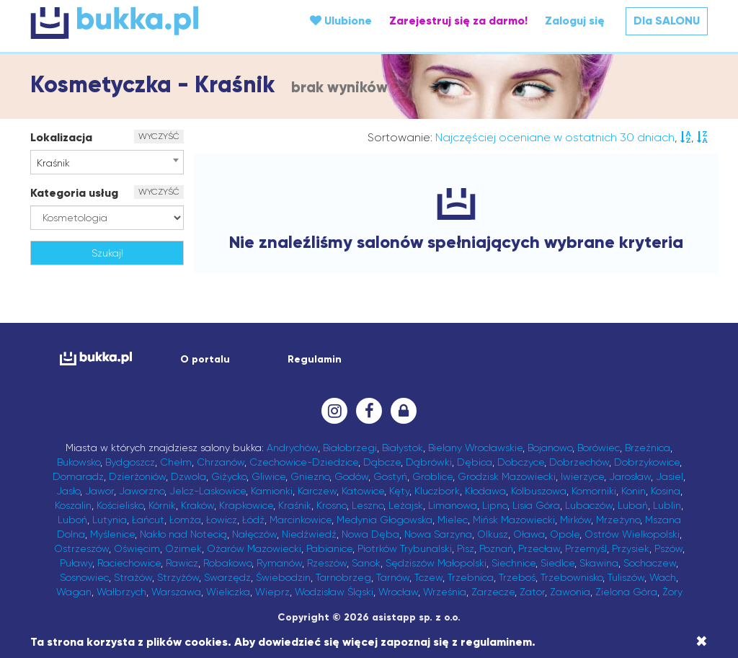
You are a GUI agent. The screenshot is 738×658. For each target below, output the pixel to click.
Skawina (598, 563)
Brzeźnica (647, 447)
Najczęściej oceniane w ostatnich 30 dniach (555, 137)
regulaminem (496, 642)
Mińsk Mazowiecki (514, 519)
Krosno (331, 505)
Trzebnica (471, 577)
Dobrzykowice (647, 462)
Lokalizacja (61, 137)
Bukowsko (78, 462)
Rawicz (182, 563)
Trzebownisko (572, 577)
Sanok (366, 563)
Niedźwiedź (309, 534)
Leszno (367, 505)
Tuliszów (626, 577)
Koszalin (73, 505)
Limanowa (452, 505)
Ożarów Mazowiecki (254, 548)
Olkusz (492, 534)
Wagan (74, 591)
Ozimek (183, 548)
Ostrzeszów (81, 548)
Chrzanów (220, 462)
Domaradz (78, 476)
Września (444, 591)
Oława (529, 534)
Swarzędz (227, 577)
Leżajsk (405, 505)
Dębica (474, 462)
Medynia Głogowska (384, 519)
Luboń (72, 519)
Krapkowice (246, 505)
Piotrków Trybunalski (404, 548)
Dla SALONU (666, 20)
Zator (532, 591)
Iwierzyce (582, 476)
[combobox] (107, 162)
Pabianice (329, 548)
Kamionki (272, 491)
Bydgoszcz (130, 462)
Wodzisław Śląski (334, 591)
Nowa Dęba (370, 534)
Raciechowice (129, 563)
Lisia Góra (536, 505)
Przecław (539, 548)
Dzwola (188, 476)
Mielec (452, 519)
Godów (351, 476)
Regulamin (315, 359)
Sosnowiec (84, 577)
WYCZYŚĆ (158, 136)
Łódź (253, 519)
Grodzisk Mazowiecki (507, 476)
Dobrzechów (579, 462)
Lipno (494, 505)
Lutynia (109, 519)
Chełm (176, 462)
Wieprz (272, 591)
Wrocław (398, 591)
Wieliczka (228, 591)
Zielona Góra (626, 591)
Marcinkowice (301, 519)
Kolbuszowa (538, 491)
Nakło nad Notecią (183, 534)
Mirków (575, 519)
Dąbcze (382, 462)
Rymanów (279, 563)
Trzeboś (517, 577)
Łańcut (148, 519)
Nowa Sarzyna (438, 534)
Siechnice (513, 563)
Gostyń (390, 476)
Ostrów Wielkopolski (632, 534)
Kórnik (162, 505)
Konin (633, 491)
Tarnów (392, 577)
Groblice (432, 476)
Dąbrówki (429, 462)
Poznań (496, 548)
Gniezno (309, 476)
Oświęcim (137, 548)
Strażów (133, 577)
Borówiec (598, 447)
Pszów (668, 548)
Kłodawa (485, 491)
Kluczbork (437, 491)
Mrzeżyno (618, 519)
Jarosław (630, 476)
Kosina (665, 491)
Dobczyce (520, 462)
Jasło (68, 491)
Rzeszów (327, 563)
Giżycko (228, 476)
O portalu (205, 359)
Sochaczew (649, 563)
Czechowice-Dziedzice (303, 462)
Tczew (428, 577)
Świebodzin (283, 577)
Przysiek (630, 548)
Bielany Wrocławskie (475, 447)
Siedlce (557, 563)
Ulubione (341, 20)
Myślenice (112, 534)
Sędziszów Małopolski (436, 563)
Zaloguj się (575, 20)
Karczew (317, 491)
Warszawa (176, 591)
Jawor (99, 491)
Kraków (197, 505)
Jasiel (669, 476)
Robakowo (227, 563)
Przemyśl (586, 548)
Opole (564, 534)
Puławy (76, 563)
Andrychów (292, 447)
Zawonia (570, 591)
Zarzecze (493, 591)
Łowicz (221, 519)
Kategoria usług (74, 193)
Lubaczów (589, 505)
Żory (672, 591)
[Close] (701, 641)
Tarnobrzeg (343, 577)
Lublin (667, 505)
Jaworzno (141, 491)
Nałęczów (254, 534)
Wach (662, 577)
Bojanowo (550, 447)
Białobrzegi (350, 447)
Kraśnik (294, 505)
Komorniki (594, 491)
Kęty (399, 491)
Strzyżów (178, 577)
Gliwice (268, 476)
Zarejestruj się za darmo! (458, 20)
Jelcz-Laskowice (207, 491)
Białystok (402, 447)
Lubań (633, 505)
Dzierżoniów (137, 476)
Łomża (185, 519)
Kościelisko (120, 505)
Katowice (363, 491)
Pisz (465, 548)
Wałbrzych (121, 591)
